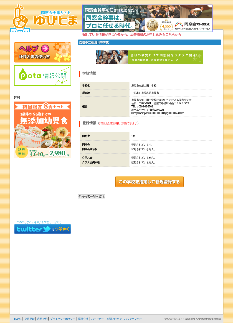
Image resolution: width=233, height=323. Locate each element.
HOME (17, 319)
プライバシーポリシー (62, 319)
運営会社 (83, 319)
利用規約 (42, 319)
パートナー (97, 319)
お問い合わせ (114, 319)
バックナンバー (133, 319)
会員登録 (29, 319)
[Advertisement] (42, 189)
